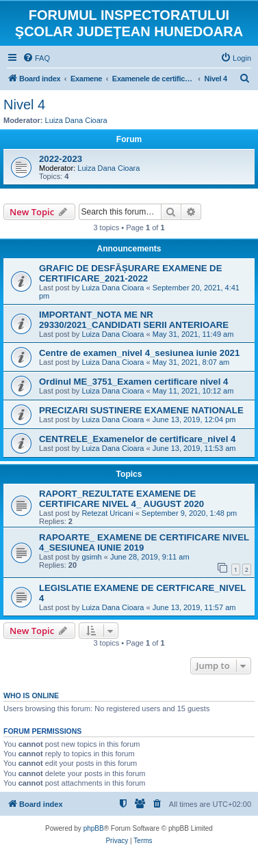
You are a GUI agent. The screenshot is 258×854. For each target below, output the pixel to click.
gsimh (91, 557)
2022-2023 (60, 159)
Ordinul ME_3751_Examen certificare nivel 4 (133, 381)
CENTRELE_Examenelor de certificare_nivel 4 (137, 439)
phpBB (93, 828)
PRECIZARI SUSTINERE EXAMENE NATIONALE (141, 410)
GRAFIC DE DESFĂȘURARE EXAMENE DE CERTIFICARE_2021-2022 (130, 273)
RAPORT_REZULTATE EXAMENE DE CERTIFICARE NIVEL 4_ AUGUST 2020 (121, 498)
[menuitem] (36, 58)
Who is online (31, 695)
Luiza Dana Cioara (76, 120)
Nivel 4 (24, 104)
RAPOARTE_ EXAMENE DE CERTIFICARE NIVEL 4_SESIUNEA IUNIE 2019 (144, 542)
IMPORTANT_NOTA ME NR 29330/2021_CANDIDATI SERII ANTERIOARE (134, 319)
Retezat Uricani (107, 513)
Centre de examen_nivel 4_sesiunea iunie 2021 (139, 353)
